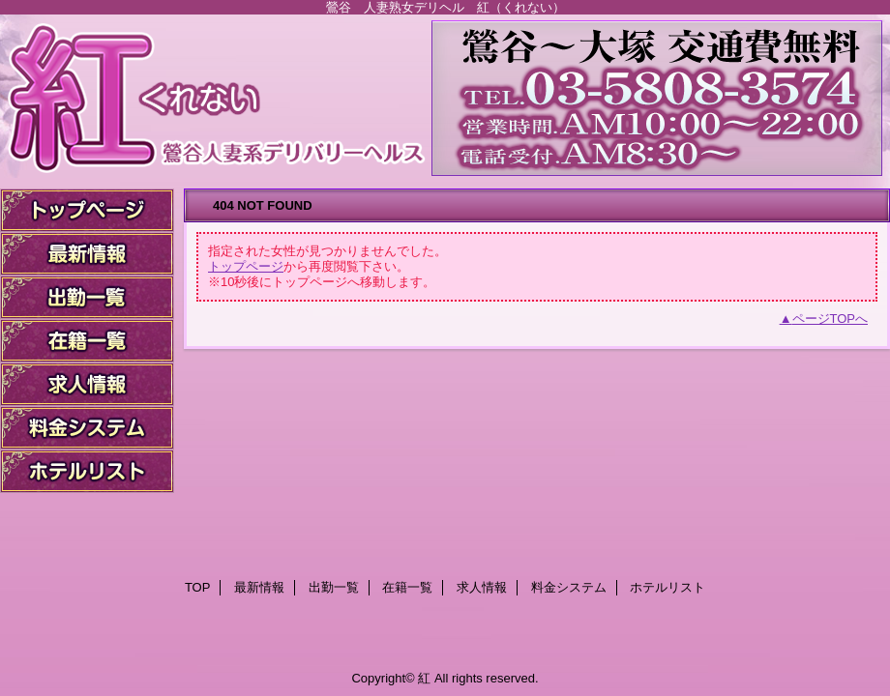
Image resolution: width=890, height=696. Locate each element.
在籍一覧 (87, 340)
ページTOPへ (830, 318)
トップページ (245, 266)
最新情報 (87, 254)
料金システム (87, 428)
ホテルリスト (87, 471)
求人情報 (87, 384)
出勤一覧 (87, 297)
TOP (87, 210)
